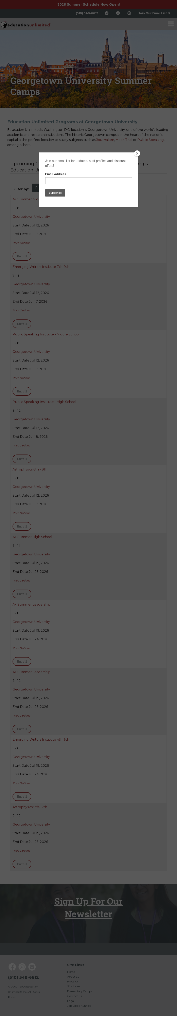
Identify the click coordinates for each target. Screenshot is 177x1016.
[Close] (137, 153)
